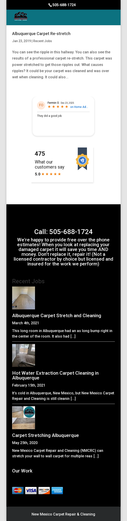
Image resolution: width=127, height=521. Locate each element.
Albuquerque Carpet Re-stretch (41, 33)
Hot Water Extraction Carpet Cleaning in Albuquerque (55, 375)
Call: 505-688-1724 (63, 232)
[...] (73, 336)
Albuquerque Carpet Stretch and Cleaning (56, 315)
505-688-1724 (64, 5)
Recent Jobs (42, 41)
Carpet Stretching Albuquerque (45, 435)
